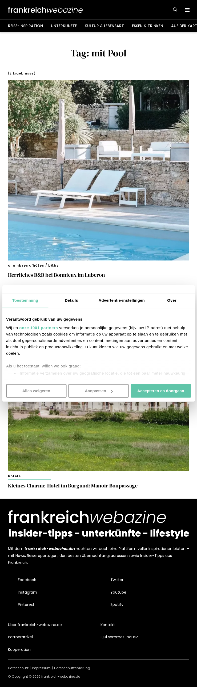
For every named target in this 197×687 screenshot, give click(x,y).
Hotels (14, 476)
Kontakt (107, 624)
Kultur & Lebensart (104, 25)
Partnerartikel (20, 637)
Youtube (118, 592)
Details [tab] (71, 300)
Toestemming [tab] (25, 300)
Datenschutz (18, 668)
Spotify (116, 604)
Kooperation (19, 649)
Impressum (41, 668)
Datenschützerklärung (72, 668)
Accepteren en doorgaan (160, 390)
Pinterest (26, 604)
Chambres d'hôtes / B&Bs (33, 265)
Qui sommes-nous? (119, 637)
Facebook (27, 579)
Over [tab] (171, 300)
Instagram (27, 592)
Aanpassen (98, 390)
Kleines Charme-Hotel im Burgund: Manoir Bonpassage (73, 485)
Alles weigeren (36, 390)
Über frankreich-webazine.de (35, 624)
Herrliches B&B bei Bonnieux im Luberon (56, 275)
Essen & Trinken (147, 25)
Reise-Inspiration (25, 25)
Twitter (116, 579)
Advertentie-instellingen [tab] (122, 300)
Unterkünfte (64, 25)
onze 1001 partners (38, 327)
